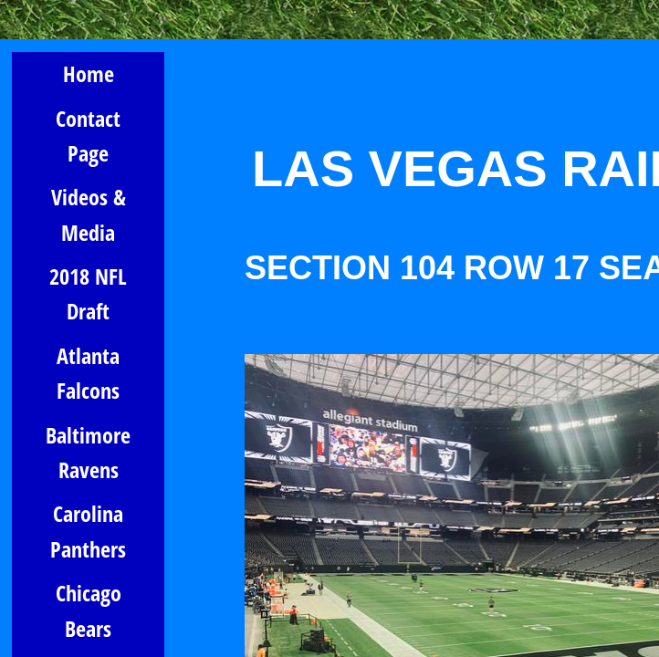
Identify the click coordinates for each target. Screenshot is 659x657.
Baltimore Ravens (88, 452)
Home (88, 73)
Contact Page (88, 135)
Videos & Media (88, 214)
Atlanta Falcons (88, 372)
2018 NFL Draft (88, 293)
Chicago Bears (88, 610)
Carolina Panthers (88, 530)
